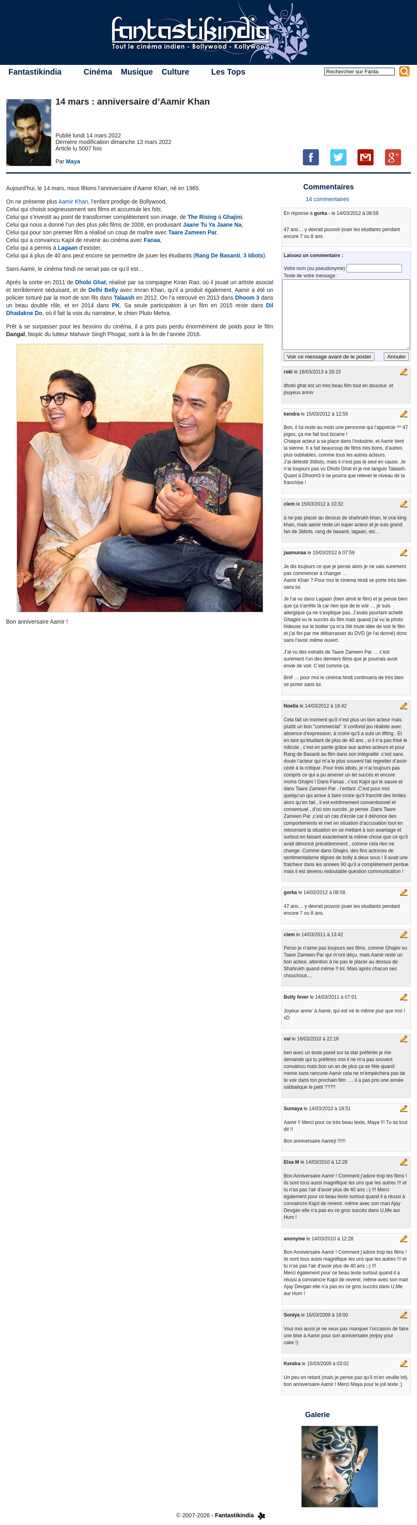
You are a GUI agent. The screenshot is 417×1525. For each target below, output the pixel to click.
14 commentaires (327, 199)
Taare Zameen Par (192, 232)
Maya (73, 161)
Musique (137, 71)
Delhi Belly (103, 290)
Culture (175, 71)
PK (115, 305)
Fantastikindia (35, 71)
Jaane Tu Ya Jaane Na (212, 224)
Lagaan (68, 248)
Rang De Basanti (217, 255)
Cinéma (98, 71)
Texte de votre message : (311, 276)
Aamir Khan (73, 201)
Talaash (124, 297)
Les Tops (228, 71)
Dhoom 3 (247, 297)
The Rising (202, 217)
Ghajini (232, 217)
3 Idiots (253, 255)
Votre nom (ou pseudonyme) (315, 268)
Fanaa (152, 240)
